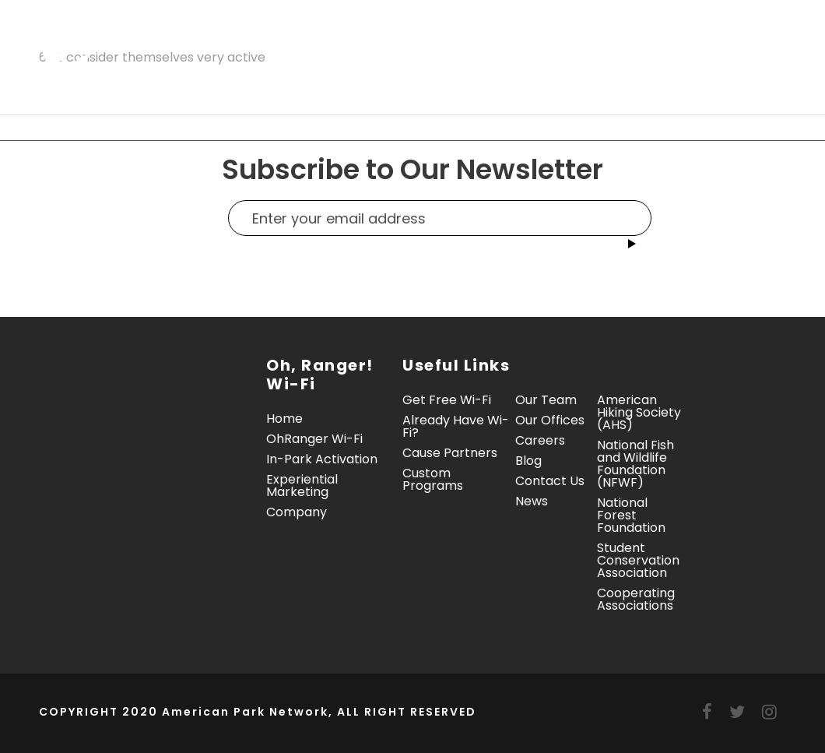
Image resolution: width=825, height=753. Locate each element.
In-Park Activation (396, 41)
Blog (528, 461)
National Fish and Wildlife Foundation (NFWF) (635, 463)
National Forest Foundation (631, 515)
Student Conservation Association (638, 560)
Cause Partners (449, 453)
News (531, 501)
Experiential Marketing (582, 41)
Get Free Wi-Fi (446, 400)
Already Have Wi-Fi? (455, 426)
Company (156, 91)
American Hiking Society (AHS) (639, 412)
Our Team (546, 400)
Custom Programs (432, 479)
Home (127, 41)
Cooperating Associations (636, 599)
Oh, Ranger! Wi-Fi (232, 41)
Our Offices (550, 420)
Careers (540, 440)
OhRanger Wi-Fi (314, 439)
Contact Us (274, 91)
